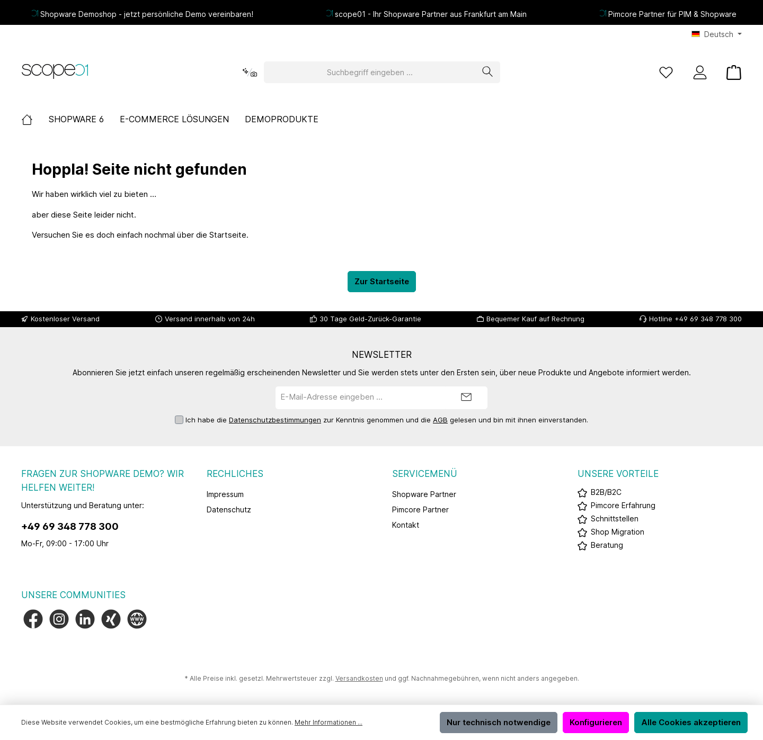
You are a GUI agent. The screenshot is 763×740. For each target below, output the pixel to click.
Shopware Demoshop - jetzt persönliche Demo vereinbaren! (146, 14)
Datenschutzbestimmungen (275, 420)
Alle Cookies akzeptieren (691, 722)
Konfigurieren (596, 722)
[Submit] (466, 397)
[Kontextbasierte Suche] (249, 72)
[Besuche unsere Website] (137, 619)
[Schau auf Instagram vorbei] (59, 619)
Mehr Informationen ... (328, 722)
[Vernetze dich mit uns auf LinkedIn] (85, 619)
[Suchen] (487, 72)
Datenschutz (229, 509)
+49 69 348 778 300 (70, 526)
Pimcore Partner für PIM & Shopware (672, 14)
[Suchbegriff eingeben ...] (370, 72)
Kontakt (405, 524)
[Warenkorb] (731, 72)
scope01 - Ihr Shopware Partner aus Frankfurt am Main (431, 14)
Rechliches (235, 473)
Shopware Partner (424, 494)
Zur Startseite (381, 281)
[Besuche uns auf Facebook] (33, 619)
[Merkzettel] (666, 72)
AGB (440, 420)
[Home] (35, 119)
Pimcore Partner (420, 509)
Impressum (225, 494)
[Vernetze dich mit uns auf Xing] (111, 619)
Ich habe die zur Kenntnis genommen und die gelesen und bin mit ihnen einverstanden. (386, 420)
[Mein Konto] (700, 72)
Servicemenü (424, 473)
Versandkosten (359, 678)
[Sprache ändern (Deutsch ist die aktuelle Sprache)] (716, 34)
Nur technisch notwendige (499, 722)
